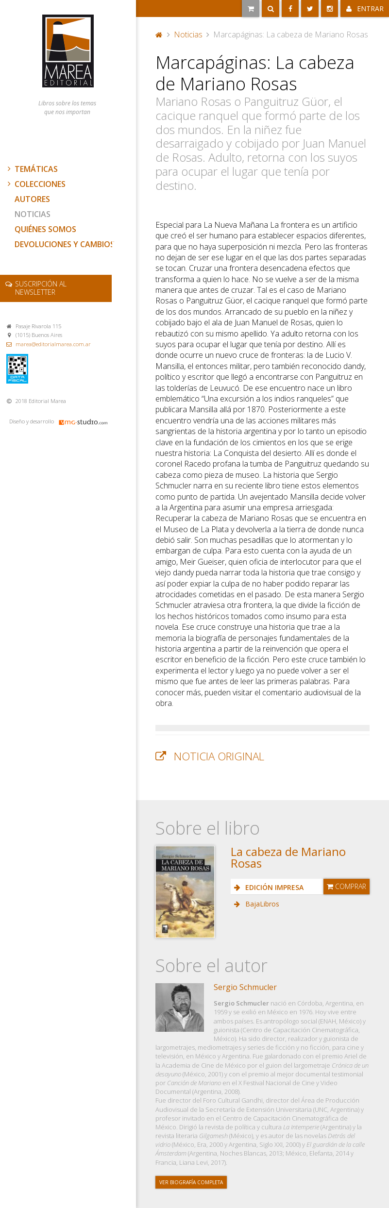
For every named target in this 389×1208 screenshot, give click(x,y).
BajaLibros (261, 903)
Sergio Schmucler (245, 987)
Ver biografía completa (191, 1182)
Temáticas (31, 169)
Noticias (33, 214)
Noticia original (219, 756)
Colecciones (35, 184)
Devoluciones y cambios (65, 244)
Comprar (346, 886)
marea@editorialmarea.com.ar (53, 344)
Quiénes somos (45, 229)
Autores (32, 199)
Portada (159, 34)
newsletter (41, 288)
